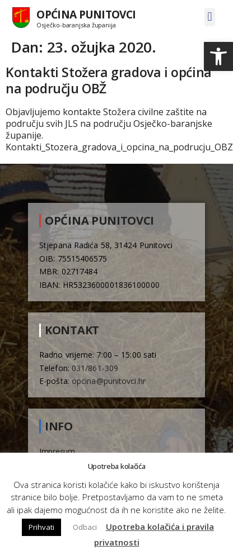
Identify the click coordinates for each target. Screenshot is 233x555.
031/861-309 (95, 368)
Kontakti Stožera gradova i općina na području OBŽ (109, 80)
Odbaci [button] (85, 527)
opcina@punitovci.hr (109, 381)
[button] (218, 56)
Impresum (57, 451)
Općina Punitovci (86, 14)
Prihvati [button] (41, 527)
